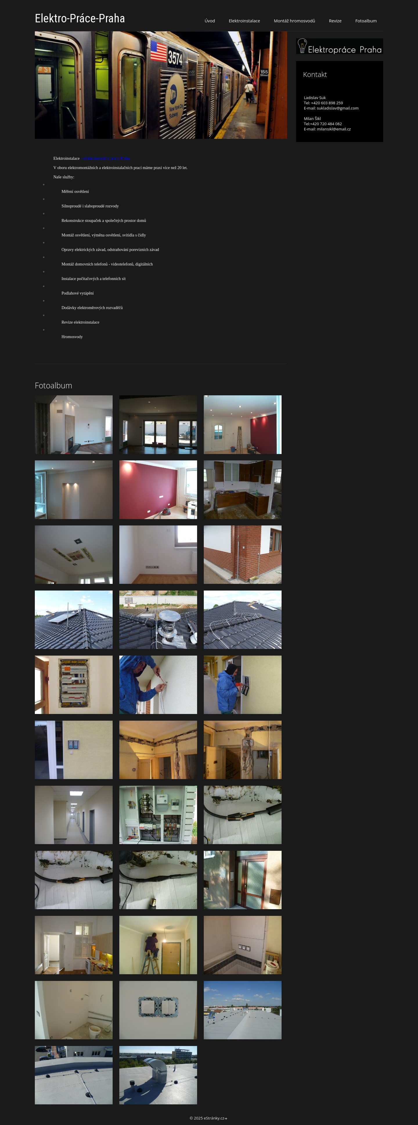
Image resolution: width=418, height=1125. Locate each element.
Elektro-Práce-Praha (80, 18)
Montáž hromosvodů (294, 21)
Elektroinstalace (244, 21)
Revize (335, 21)
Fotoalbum (366, 21)
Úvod (210, 21)
